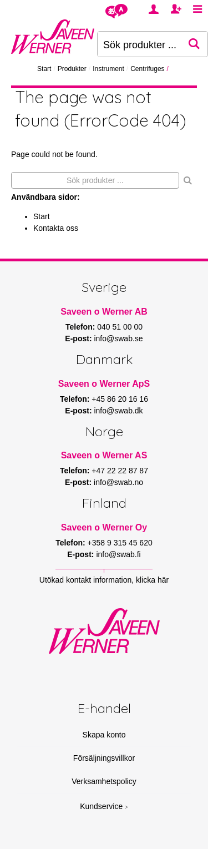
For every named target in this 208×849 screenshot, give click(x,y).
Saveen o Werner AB (104, 311)
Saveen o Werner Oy (104, 527)
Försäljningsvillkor (104, 758)
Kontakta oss (55, 228)
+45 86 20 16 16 (120, 399)
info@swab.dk (118, 410)
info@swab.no (118, 482)
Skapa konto (104, 734)
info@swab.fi (118, 554)
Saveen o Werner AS (104, 455)
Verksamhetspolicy (104, 781)
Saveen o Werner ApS (104, 383)
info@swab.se (118, 338)
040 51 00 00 (120, 326)
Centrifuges (147, 69)
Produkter (72, 69)
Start (44, 69)
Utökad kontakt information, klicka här (104, 579)
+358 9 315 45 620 (120, 542)
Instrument (108, 69)
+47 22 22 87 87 (120, 470)
